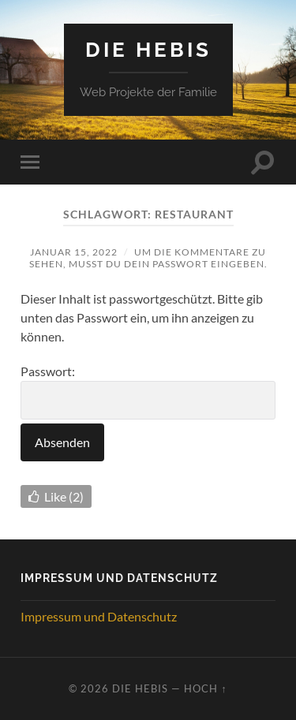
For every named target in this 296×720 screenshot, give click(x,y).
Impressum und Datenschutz (99, 616)
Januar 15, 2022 (74, 252)
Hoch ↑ (205, 688)
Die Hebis (148, 49)
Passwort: (148, 392)
